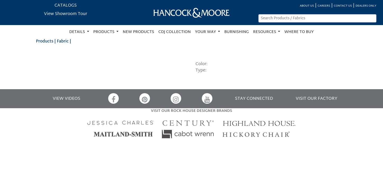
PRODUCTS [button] (104, 32)
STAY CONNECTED (254, 99)
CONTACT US (343, 5)
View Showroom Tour (65, 14)
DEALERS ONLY (365, 5)
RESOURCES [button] (265, 32)
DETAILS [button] (77, 32)
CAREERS (324, 5)
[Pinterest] (144, 98)
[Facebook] (113, 98)
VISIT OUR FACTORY (316, 99)
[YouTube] (207, 98)
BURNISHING (236, 32)
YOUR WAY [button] (206, 32)
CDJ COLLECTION (174, 32)
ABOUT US (307, 5)
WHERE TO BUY (299, 32)
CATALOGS (65, 6)
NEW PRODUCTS (138, 32)
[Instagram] (176, 98)
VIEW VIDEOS (66, 99)
